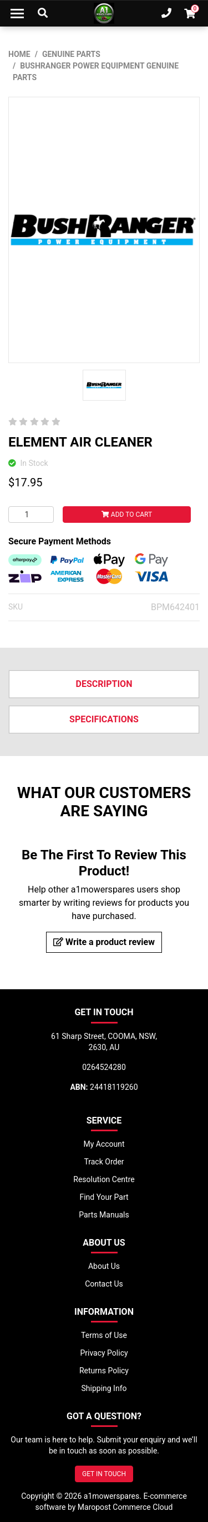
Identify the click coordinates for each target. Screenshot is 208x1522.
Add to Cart (127, 514)
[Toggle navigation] (17, 13)
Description (104, 684)
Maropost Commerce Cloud (125, 1507)
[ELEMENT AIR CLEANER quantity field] (31, 514)
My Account (103, 1144)
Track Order (104, 1161)
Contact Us (104, 1283)
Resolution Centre (103, 1179)
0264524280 (104, 1067)
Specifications (104, 719)
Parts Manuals (104, 1214)
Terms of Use (104, 1335)
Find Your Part (103, 1197)
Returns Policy (104, 1370)
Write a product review (104, 942)
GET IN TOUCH (104, 1474)
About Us (104, 1266)
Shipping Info (103, 1388)
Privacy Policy (104, 1352)
